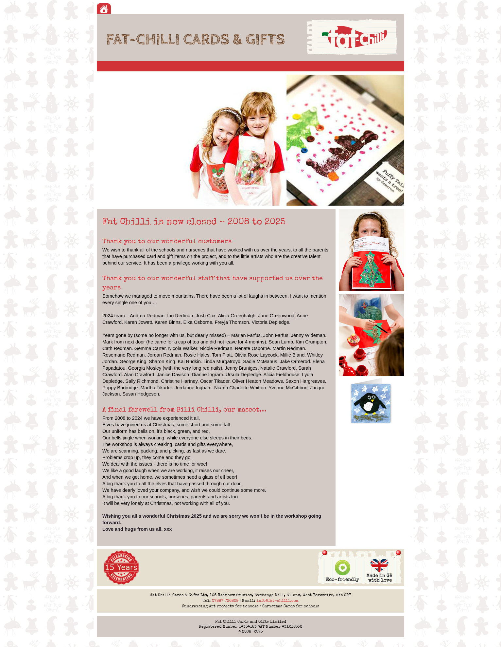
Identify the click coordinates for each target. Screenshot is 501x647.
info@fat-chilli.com (277, 600)
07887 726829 (225, 600)
